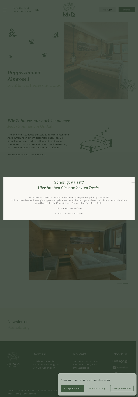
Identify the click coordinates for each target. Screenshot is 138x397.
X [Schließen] (133, 180)
